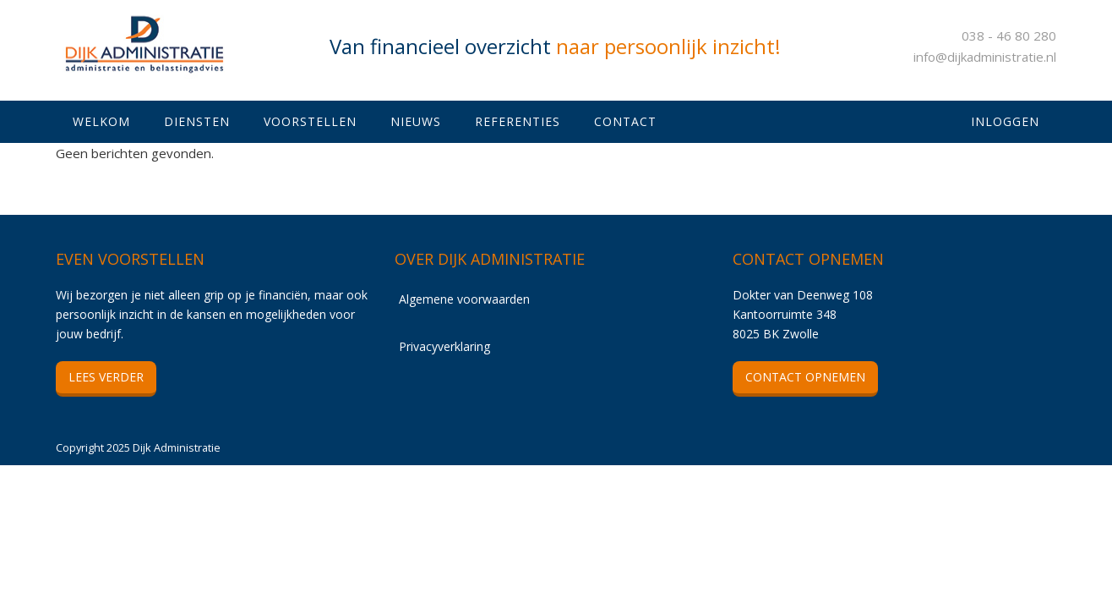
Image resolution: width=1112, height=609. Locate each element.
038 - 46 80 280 (1009, 35)
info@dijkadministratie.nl (984, 56)
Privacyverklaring (444, 346)
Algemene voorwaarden (464, 299)
